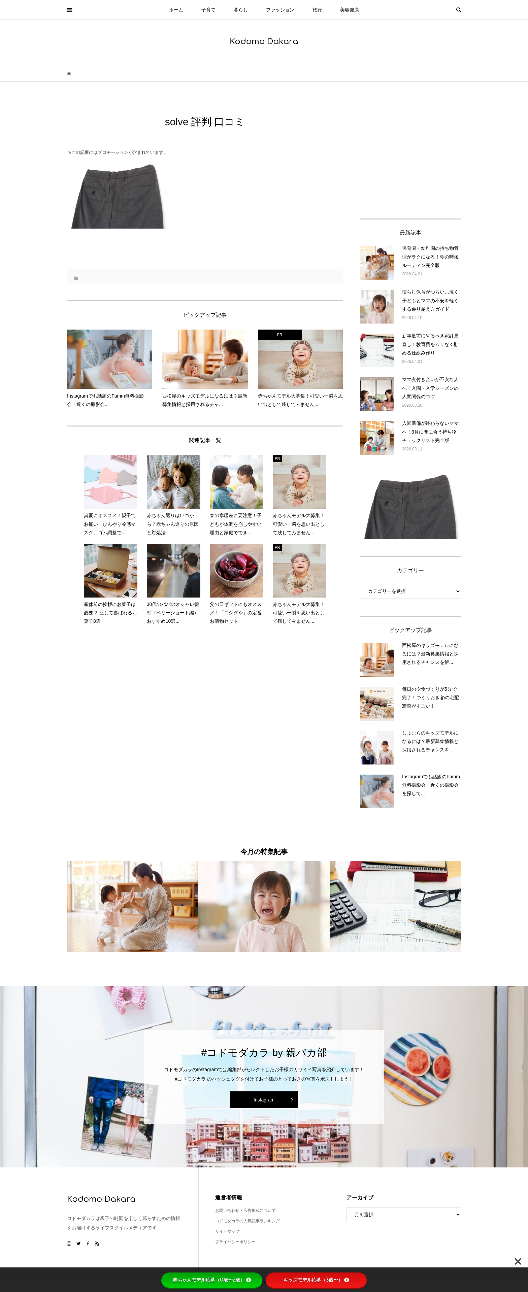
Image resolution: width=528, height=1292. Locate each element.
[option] (132, 906)
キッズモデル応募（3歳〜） (316, 1280)
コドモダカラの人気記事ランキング (247, 1221)
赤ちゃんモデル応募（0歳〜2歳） (212, 1280)
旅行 (317, 9)
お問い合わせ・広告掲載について (245, 1210)
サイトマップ (227, 1231)
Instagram (264, 1099)
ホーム (176, 9)
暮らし (241, 9)
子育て (208, 9)
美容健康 (349, 9)
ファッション (280, 9)
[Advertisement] (410, 157)
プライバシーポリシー (235, 1241)
